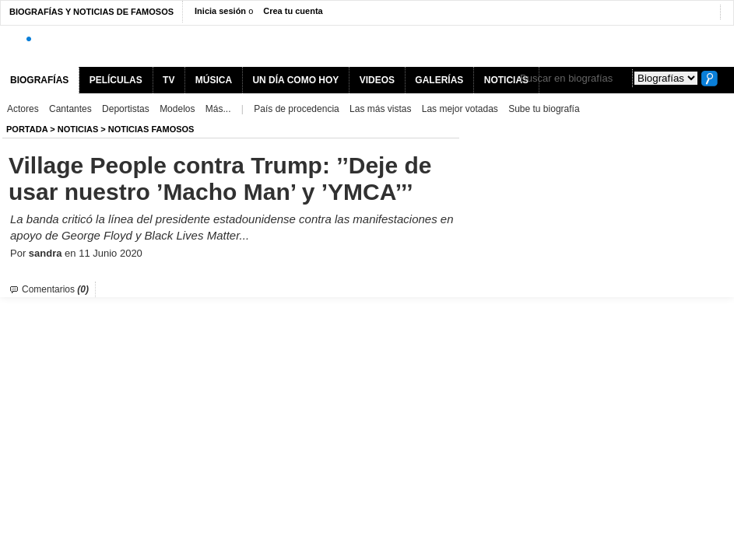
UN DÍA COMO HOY (295, 80)
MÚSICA (213, 80)
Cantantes (70, 108)
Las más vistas (380, 108)
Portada (26, 129)
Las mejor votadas (460, 108)
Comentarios (55, 289)
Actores (23, 108)
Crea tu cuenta (292, 11)
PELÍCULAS (116, 80)
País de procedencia (296, 108)
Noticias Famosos (151, 129)
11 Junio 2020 (110, 253)
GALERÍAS (439, 80)
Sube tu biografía (543, 108)
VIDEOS (377, 80)
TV (168, 80)
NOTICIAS (78, 129)
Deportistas (125, 108)
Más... (218, 108)
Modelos (177, 108)
